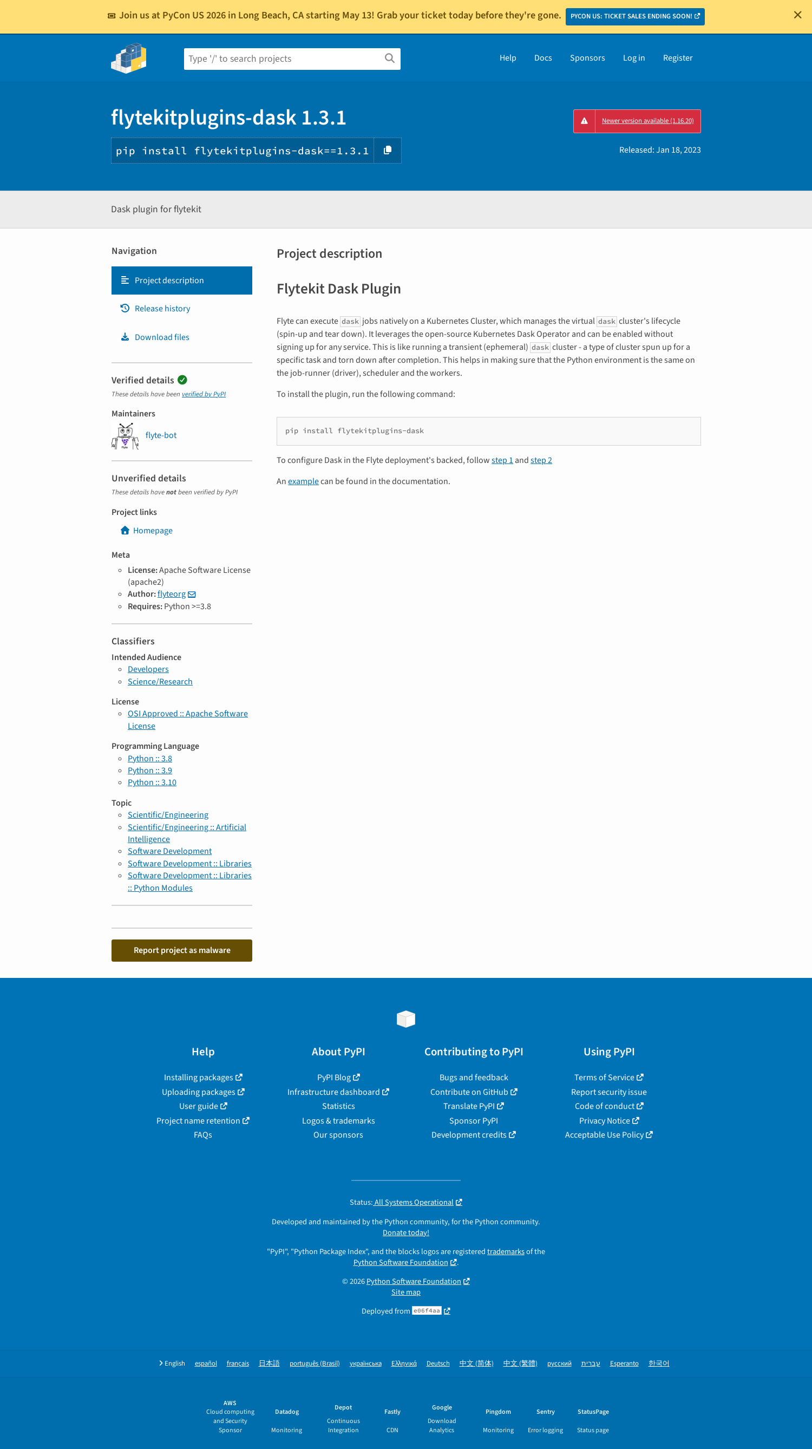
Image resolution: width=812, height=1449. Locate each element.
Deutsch (438, 1363)
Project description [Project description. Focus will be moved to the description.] (162, 280)
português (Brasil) (315, 1363)
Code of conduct (604, 1106)
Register (678, 58)
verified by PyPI (204, 394)
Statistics (338, 1106)
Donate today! (406, 1232)
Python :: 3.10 (152, 782)
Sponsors (587, 58)
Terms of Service (604, 1078)
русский (559, 1363)
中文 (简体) (477, 1363)
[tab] (182, 280)
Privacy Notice (604, 1121)
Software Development (170, 851)
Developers (148, 669)
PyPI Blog (334, 1078)
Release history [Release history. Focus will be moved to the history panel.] (155, 309)
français (238, 1363)
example (303, 481)
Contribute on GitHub (469, 1092)
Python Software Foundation (400, 1262)
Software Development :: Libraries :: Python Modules (190, 881)
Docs (543, 58)
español (206, 1363)
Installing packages (198, 1078)
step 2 (541, 460)
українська (366, 1363)
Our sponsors (338, 1135)
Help (508, 58)
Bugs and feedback (474, 1078)
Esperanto (624, 1363)
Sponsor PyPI (473, 1121)
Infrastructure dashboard (333, 1092)
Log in (634, 58)
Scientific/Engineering (168, 815)
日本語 (269, 1363)
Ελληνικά (404, 1363)
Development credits (469, 1135)
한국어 (659, 1363)
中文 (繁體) (520, 1363)
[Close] (798, 15)
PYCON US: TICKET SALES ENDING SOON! (631, 16)
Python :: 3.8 (150, 759)
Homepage (146, 531)
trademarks (506, 1251)
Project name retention (198, 1121)
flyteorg (172, 594)
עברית (590, 1363)
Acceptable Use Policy (604, 1135)
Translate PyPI (469, 1106)
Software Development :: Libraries (190, 864)
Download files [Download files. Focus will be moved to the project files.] (154, 337)
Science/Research (160, 682)
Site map (406, 1292)
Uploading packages (198, 1092)
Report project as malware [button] (182, 950)
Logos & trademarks (338, 1121)
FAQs (203, 1135)
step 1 (502, 460)
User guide (198, 1106)
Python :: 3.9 (150, 770)
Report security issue (609, 1092)
